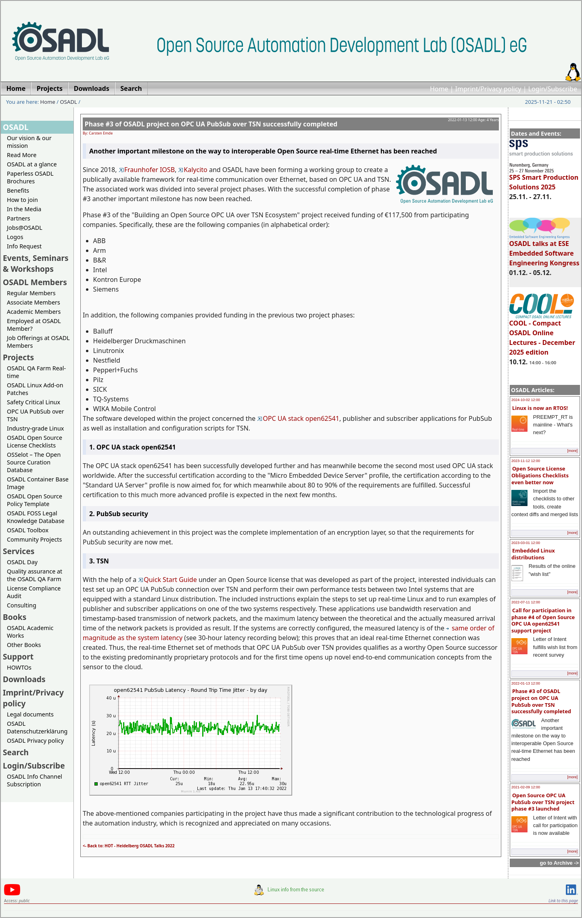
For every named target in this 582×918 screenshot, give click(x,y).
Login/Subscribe (552, 88)
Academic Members (34, 311)
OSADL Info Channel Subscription (34, 780)
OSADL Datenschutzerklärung (37, 727)
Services (18, 551)
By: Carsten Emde (98, 133)
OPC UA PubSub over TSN (35, 415)
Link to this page (563, 900)
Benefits (18, 190)
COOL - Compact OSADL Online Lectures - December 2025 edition (542, 334)
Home (439, 88)
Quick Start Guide (167, 579)
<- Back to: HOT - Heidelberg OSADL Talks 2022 (129, 846)
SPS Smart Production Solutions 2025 (544, 178)
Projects (18, 357)
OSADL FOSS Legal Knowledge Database (36, 517)
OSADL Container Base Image (38, 483)
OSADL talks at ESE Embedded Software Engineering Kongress (544, 249)
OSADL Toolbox (27, 530)
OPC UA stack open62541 (298, 418)
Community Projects (34, 539)
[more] (572, 451)
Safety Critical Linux (33, 402)
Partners (18, 218)
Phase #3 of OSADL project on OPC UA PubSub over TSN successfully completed (541, 701)
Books (14, 616)
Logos (15, 237)
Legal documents (30, 714)
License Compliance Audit (34, 592)
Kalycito (192, 169)
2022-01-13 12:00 (525, 683)
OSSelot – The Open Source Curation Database (34, 462)
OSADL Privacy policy (35, 740)
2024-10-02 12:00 (525, 400)
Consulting (21, 605)
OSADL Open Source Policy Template (34, 500)
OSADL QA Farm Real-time (36, 372)
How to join (22, 200)
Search (16, 752)
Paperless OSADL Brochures (30, 177)
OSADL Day (22, 562)
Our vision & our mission (29, 141)
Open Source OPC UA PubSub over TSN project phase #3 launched (542, 802)
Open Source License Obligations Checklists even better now (540, 475)
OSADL (68, 101)
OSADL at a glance (32, 164)
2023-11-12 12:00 (525, 461)
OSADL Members (35, 282)
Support (18, 656)
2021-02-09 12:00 (525, 787)
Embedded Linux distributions (533, 554)
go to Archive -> (559, 863)
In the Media (24, 209)
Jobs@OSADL (24, 227)
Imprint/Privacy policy (488, 88)
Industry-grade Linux (35, 428)
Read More (21, 155)
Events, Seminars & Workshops (36, 263)
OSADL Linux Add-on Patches (35, 389)
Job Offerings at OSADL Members (38, 341)
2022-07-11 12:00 (525, 602)
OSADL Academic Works (30, 631)
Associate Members (33, 302)
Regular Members (31, 293)
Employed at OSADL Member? (34, 324)
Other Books (24, 645)
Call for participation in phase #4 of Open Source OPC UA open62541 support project (543, 620)
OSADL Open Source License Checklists (34, 441)
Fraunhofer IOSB (147, 169)
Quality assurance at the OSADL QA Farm (34, 575)
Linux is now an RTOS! (540, 408)
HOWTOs (19, 667)
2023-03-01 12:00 (525, 543)
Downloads (24, 679)
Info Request (24, 246)
